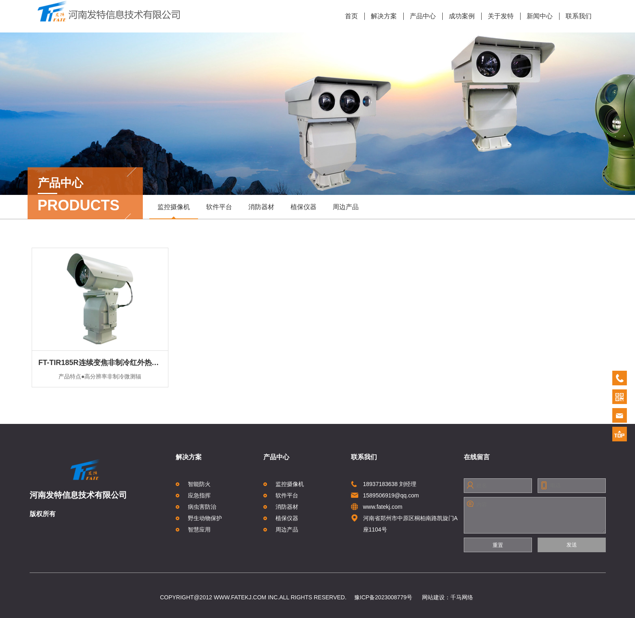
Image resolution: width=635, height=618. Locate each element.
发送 (571, 545)
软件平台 (219, 206)
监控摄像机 (173, 210)
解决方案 (381, 16)
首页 (351, 16)
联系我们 (576, 16)
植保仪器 (303, 206)
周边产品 (346, 206)
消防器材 (261, 206)
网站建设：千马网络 (447, 597)
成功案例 (459, 16)
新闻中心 (537, 16)
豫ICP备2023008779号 (383, 597)
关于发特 (498, 16)
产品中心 (420, 16)
